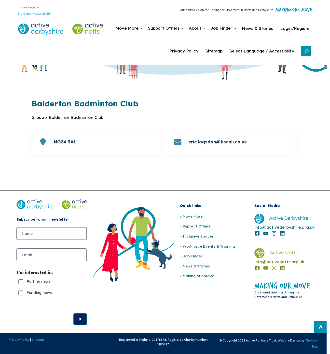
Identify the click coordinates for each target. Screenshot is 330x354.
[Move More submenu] (128, 28)
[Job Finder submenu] (223, 28)
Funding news (39, 293)
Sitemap (38, 339)
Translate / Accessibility (34, 13)
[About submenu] (197, 28)
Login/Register (29, 7)
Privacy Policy (19, 339)
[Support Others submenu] (165, 28)
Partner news (39, 281)
